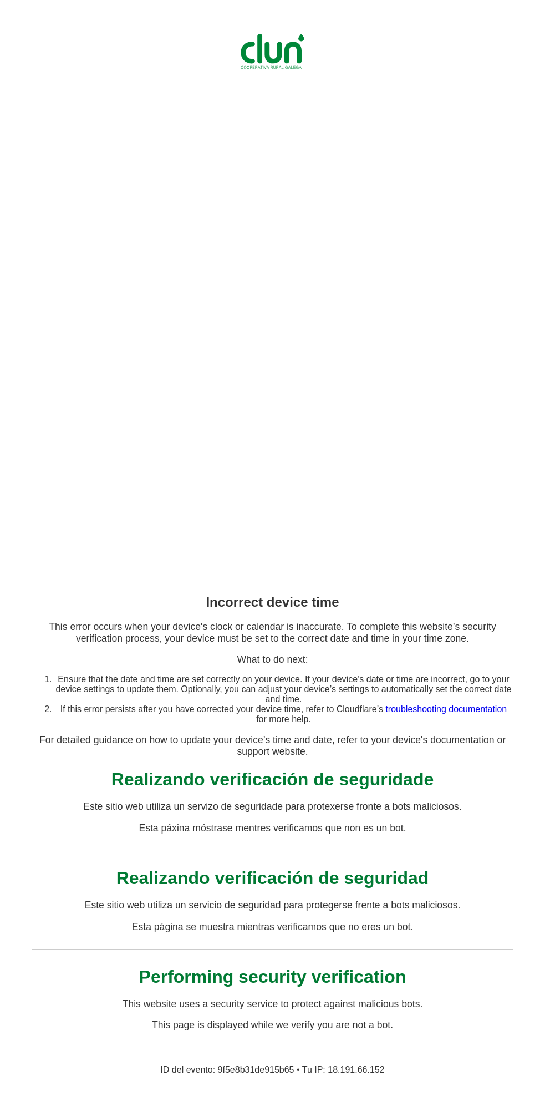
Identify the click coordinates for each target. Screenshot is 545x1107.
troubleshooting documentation (446, 709)
